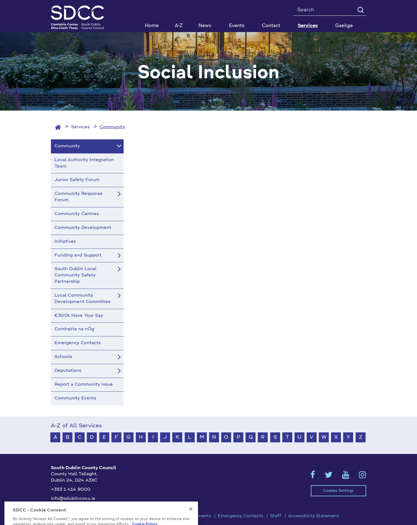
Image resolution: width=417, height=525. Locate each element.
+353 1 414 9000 (70, 489)
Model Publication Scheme (106, 516)
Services (80, 127)
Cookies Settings (338, 491)
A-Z (179, 25)
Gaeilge (344, 25)
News (205, 25)
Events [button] (236, 25)
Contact (271, 25)
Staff (275, 516)
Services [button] (308, 25)
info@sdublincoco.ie (73, 499)
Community (112, 127)
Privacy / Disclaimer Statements (176, 516)
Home (152, 25)
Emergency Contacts (240, 516)
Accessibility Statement (313, 516)
